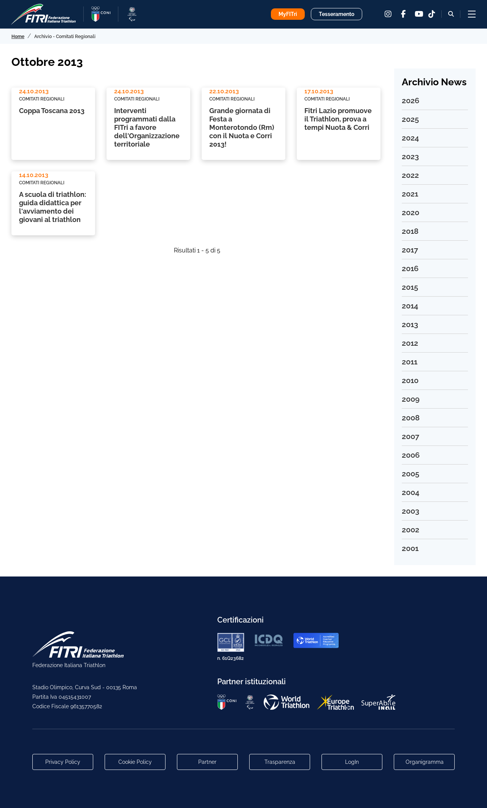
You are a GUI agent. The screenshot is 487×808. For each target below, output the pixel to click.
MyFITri (288, 14)
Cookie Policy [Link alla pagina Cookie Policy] (135, 762)
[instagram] (388, 14)
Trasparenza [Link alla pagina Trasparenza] (279, 762)
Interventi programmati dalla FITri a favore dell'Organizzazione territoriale (147, 127)
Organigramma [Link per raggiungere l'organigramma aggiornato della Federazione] (425, 762)
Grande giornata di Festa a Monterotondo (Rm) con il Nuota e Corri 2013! (241, 127)
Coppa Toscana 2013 (51, 111)
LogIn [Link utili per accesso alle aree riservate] (352, 762)
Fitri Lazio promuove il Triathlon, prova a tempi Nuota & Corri (338, 119)
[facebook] (403, 14)
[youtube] (418, 14)
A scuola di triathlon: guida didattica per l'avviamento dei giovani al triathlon (52, 207)
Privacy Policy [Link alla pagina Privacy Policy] (62, 762)
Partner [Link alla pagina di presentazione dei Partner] (207, 762)
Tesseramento (336, 14)
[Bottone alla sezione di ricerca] (451, 14)
